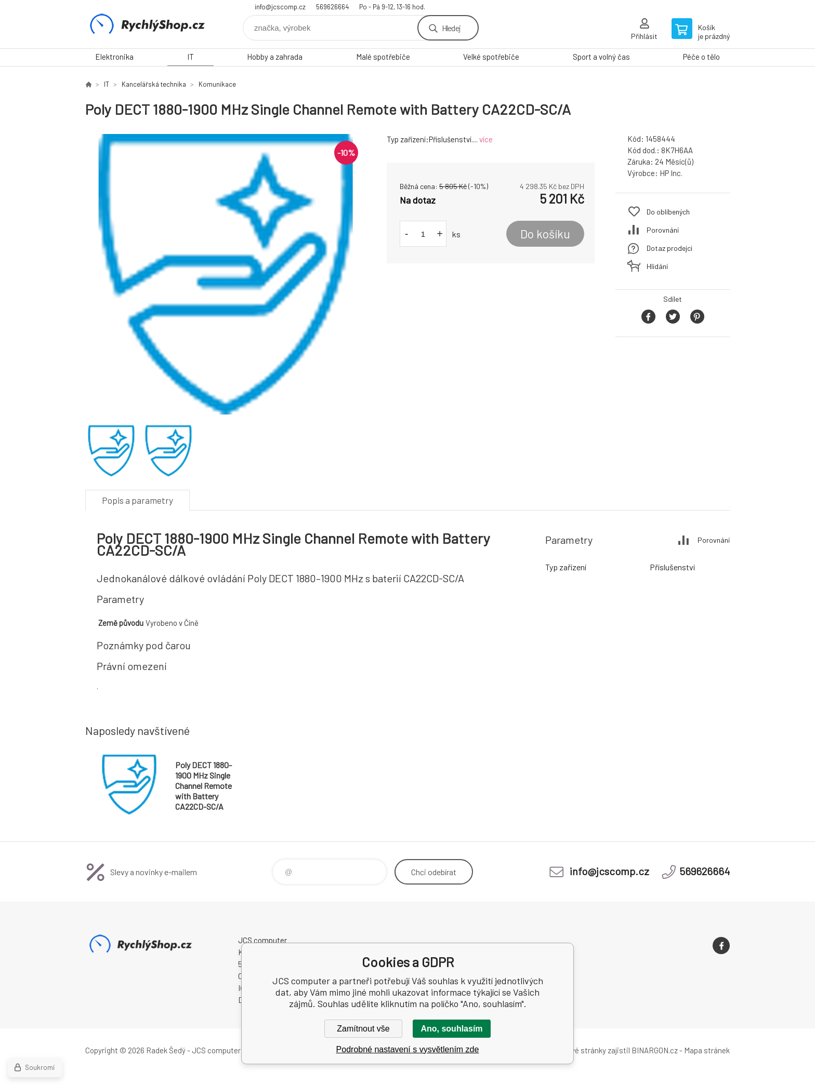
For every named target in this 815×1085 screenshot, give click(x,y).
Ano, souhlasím (451, 1028)
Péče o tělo (701, 56)
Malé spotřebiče (383, 56)
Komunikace (217, 84)
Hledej (451, 28)
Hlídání (657, 266)
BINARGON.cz (655, 1050)
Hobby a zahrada (275, 56)
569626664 (332, 7)
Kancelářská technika (154, 84)
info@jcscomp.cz (280, 7)
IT (190, 56)
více (486, 139)
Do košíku (545, 233)
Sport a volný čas (601, 56)
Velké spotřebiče (491, 56)
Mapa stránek (707, 1050)
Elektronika (114, 56)
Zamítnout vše (363, 1028)
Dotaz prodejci (669, 248)
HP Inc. (671, 173)
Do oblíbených (668, 211)
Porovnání (663, 229)
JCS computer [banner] (147, 24)
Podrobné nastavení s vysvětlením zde (407, 1049)
